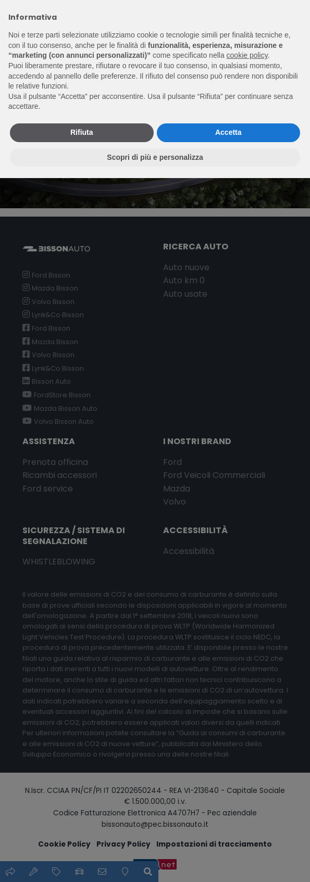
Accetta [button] (228, 132)
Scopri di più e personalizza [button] (155, 157)
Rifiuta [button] (81, 132)
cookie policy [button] (247, 55)
